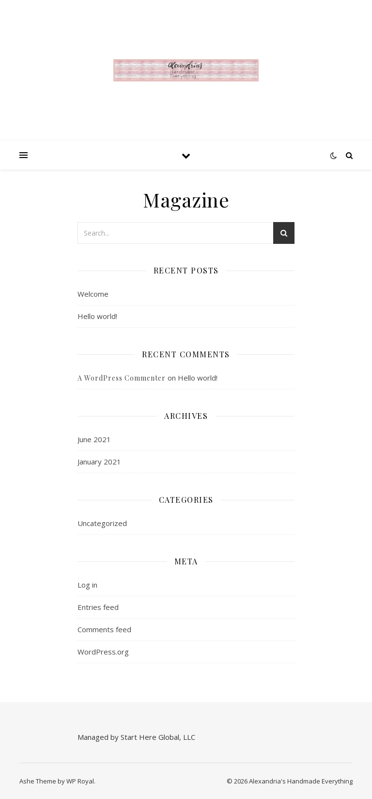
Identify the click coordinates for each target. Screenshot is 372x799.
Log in (87, 585)
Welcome (93, 294)
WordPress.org (103, 651)
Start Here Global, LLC (158, 737)
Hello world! (97, 316)
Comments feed (104, 629)
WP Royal (80, 781)
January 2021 (99, 461)
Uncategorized (102, 523)
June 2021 (94, 439)
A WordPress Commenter (122, 378)
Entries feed (98, 607)
